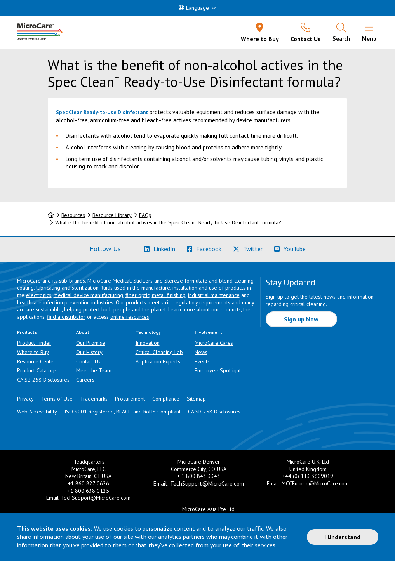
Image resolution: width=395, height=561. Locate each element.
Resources (73, 215)
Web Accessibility (37, 411)
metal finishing (169, 295)
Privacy (25, 398)
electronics (38, 295)
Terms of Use (57, 398)
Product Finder (34, 342)
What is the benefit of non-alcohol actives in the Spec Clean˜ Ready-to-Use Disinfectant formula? (168, 222)
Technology (148, 332)
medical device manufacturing (88, 295)
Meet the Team (93, 370)
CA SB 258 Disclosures (43, 379)
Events (202, 361)
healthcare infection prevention (53, 302)
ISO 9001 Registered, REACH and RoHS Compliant (122, 411)
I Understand (342, 537)
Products (27, 332)
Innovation (148, 342)
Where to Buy (33, 352)
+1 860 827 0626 (88, 483)
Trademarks (94, 398)
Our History (89, 352)
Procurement (130, 398)
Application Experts (158, 361)
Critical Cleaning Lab (159, 352)
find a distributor (66, 316)
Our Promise (90, 342)
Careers (85, 379)
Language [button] (194, 7)
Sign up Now (301, 319)
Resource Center (36, 361)
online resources (129, 316)
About (82, 332)
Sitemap (196, 398)
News (201, 352)
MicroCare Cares (214, 342)
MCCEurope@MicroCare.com (315, 483)
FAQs (145, 215)
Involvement (208, 332)
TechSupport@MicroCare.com (96, 497)
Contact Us (88, 361)
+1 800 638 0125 (88, 490)
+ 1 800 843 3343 (198, 475)
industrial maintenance (214, 295)
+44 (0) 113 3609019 (307, 475)
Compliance (165, 398)
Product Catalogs (37, 370)
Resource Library (112, 215)
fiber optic (137, 295)
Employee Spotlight (218, 370)
